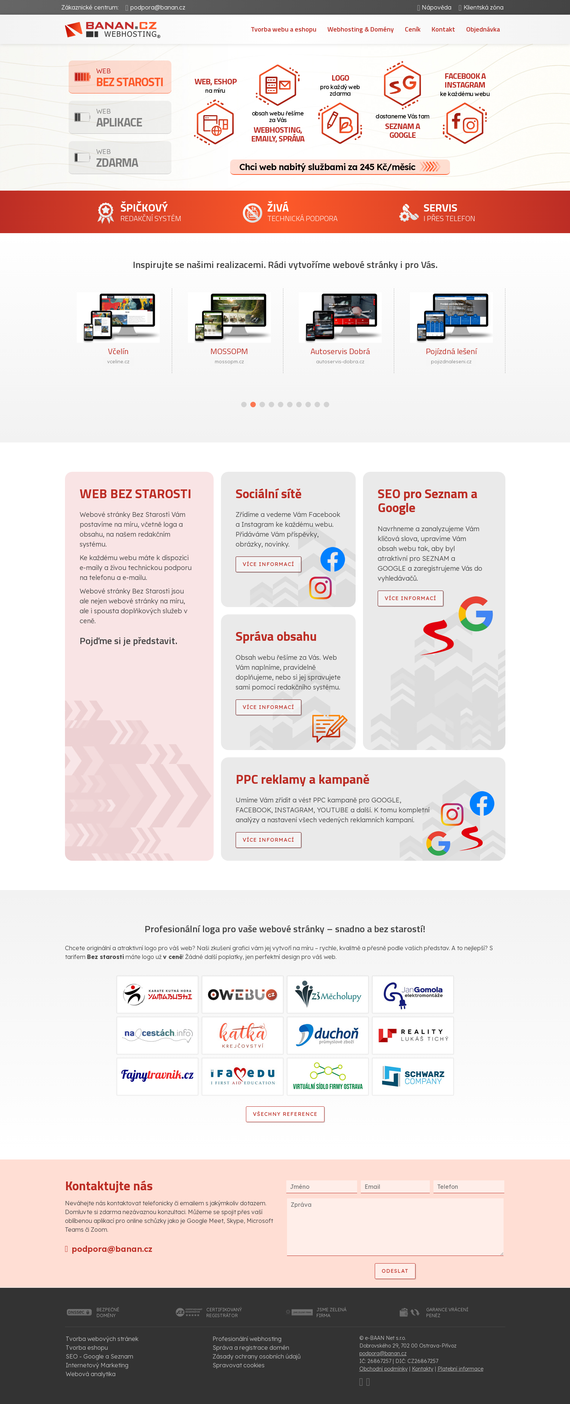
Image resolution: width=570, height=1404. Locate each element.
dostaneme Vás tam (402, 127)
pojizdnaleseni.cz (451, 361)
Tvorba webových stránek (102, 1338)
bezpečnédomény (108, 1312)
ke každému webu (465, 84)
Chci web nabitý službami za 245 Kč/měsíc (327, 166)
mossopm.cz (229, 361)
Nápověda (436, 7)
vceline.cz (118, 361)
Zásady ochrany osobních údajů (257, 1356)
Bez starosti (133, 78)
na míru (215, 84)
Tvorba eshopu (87, 1347)
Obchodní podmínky (383, 1369)
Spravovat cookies (239, 1365)
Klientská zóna (484, 7)
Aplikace (133, 118)
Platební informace (460, 1369)
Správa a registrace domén (251, 1347)
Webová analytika (91, 1374)
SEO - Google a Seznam (99, 1356)
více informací (268, 564)
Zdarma (133, 159)
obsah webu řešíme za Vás (277, 127)
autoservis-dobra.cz (340, 361)
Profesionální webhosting (247, 1338)
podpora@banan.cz (157, 7)
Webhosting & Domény (360, 29)
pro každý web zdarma (340, 84)
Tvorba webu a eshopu (283, 29)
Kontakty (422, 1369)
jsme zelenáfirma (331, 1312)
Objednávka (483, 29)
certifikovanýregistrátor (224, 1312)
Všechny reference (285, 1114)
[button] (244, 404)
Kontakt (443, 29)
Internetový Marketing (97, 1365)
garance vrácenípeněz (447, 1312)
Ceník (413, 29)
